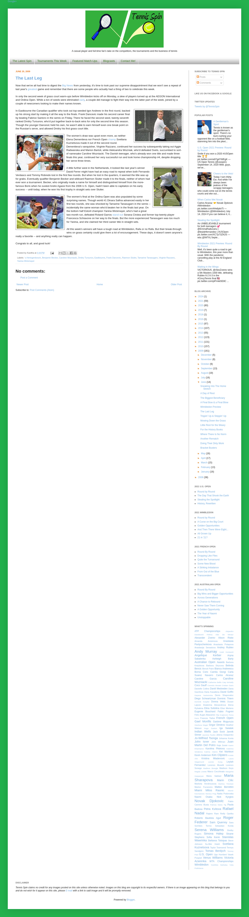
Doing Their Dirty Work (212, 443)
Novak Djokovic (209, 801)
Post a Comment (29, 277)
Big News (67, 85)
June (204, 382)
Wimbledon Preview (210, 407)
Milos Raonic (215, 790)
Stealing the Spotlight (208, 220)
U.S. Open (206, 854)
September (207, 368)
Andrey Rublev (225, 647)
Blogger (131, 899)
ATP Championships (207, 631)
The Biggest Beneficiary (212, 398)
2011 (201, 342)
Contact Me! (128, 60)
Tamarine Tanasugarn (148, 258)
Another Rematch (209, 438)
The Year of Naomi (207, 613)
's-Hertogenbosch (33, 258)
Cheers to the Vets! (223, 173)
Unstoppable (203, 617)
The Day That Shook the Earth (213, 495)
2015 (201, 323)
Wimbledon (202, 864)
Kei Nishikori (226, 751)
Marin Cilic (225, 780)
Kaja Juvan (222, 745)
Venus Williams (213, 857)
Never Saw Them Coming (210, 605)
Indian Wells (203, 731)
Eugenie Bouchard (205, 711)
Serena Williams (209, 830)
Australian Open (205, 662)
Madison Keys (226, 768)
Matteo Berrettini (224, 787)
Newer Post (23, 284)
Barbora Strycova (215, 665)
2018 (201, 314)
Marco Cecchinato (216, 771)
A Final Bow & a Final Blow (214, 402)
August (205, 373)
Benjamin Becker (50, 258)
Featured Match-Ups (85, 60)
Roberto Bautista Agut (208, 818)
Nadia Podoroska (225, 793)
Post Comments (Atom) (42, 290)
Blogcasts (109, 60)
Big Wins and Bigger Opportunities (215, 593)
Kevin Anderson (203, 755)
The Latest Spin (22, 60)
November (206, 359)
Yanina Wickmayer (25, 261)
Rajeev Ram (212, 813)
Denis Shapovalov (224, 695)
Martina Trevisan (225, 784)
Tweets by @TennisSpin (207, 106)
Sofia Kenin (213, 837)
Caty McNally (227, 682)
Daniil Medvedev (219, 688)
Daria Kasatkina (211, 692)
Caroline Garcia (206, 678)
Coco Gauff (201, 685)
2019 (201, 310)
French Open (224, 717)
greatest (32, 89)
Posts (201, 77)
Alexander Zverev (205, 637)
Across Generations (207, 597)
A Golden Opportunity (208, 609)
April (203, 458)
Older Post (176, 284)
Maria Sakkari (213, 776)
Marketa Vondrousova (205, 784)
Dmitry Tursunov (85, 258)
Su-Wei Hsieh (212, 844)
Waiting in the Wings (208, 266)
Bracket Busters (208, 447)
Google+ (12, 1)
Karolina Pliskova (215, 748)
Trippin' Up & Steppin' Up (213, 416)
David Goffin (226, 692)
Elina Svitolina (211, 708)
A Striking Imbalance (208, 567)
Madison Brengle (210, 768)
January (205, 471)
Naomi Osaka (203, 797)
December (206, 355)
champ (112, 139)
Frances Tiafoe (207, 718)
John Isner (202, 741)
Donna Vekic (218, 701)
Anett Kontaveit (226, 652)
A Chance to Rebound (208, 601)
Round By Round (206, 551)
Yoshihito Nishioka (219, 865)
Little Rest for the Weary (212, 425)
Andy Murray (206, 651)
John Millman (218, 742)
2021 (201, 301)
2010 (201, 346)
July (203, 377)
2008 (201, 477)
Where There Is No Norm (213, 434)
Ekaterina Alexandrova (214, 705)
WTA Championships (221, 861)
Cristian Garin (227, 685)
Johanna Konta (226, 738)
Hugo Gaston (210, 728)
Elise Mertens (226, 708)
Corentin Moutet (214, 685)
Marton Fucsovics (204, 787)
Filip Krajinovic (222, 715)
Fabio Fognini (225, 711)
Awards (221, 662)
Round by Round (206, 491)
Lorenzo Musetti (216, 765)
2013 (201, 332)
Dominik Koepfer (202, 702)
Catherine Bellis (214, 682)
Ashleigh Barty (222, 658)
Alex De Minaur (224, 635)
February (206, 467)
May (203, 453)
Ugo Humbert (220, 854)
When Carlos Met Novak (210, 199)
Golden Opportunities (208, 525)
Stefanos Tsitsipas (217, 840)
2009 (201, 350)
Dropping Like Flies (207, 555)
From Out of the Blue (208, 571)
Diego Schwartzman (205, 698)
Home (100, 284)
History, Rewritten (206, 503)
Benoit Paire (208, 668)
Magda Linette (201, 772)
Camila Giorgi (218, 672)
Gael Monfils (203, 721)
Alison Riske (225, 637)
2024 (201, 296)
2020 (201, 305)
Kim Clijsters (219, 755)
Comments (204, 82)
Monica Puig (211, 794)
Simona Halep (214, 833)
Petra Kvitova (212, 808)
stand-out (117, 214)
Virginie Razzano (167, 258)
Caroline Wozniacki (68, 258)
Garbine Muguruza (223, 721)
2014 (201, 328)
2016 (201, 319)
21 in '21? (202, 537)
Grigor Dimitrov (217, 725)
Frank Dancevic (113, 258)
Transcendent (204, 575)
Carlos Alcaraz (224, 675)
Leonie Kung (215, 762)
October (205, 364)
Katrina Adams (210, 752)
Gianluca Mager (201, 725)
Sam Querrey (218, 822)
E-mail (69, 890)
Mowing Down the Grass (213, 420)
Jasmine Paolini (208, 735)
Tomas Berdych (215, 850)
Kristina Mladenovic (213, 758)
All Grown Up (204, 533)
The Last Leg (29, 78)
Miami (198, 790)
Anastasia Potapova (223, 644)
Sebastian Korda (224, 826)
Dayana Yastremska (204, 695)
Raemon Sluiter (129, 258)
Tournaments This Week (52, 60)
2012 (201, 337)
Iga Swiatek (226, 728)
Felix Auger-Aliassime (205, 715)
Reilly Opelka (226, 813)
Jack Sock (219, 731)
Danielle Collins (202, 688)
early (82, 99)
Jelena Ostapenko (224, 735)
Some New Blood (206, 563)
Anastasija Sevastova (205, 647)
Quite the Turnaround (208, 559)
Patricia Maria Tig (218, 805)
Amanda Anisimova (206, 641)
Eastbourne (99, 258)
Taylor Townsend (218, 847)
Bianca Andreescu (224, 668)
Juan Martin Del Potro (214, 743)
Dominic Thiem (225, 698)
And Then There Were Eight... (212, 529)
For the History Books (211, 429)
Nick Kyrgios (225, 797)
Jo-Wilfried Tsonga (206, 738)
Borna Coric (201, 672)
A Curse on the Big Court (210, 521)
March (204, 462)
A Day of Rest (207, 393)
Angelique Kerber (208, 655)
